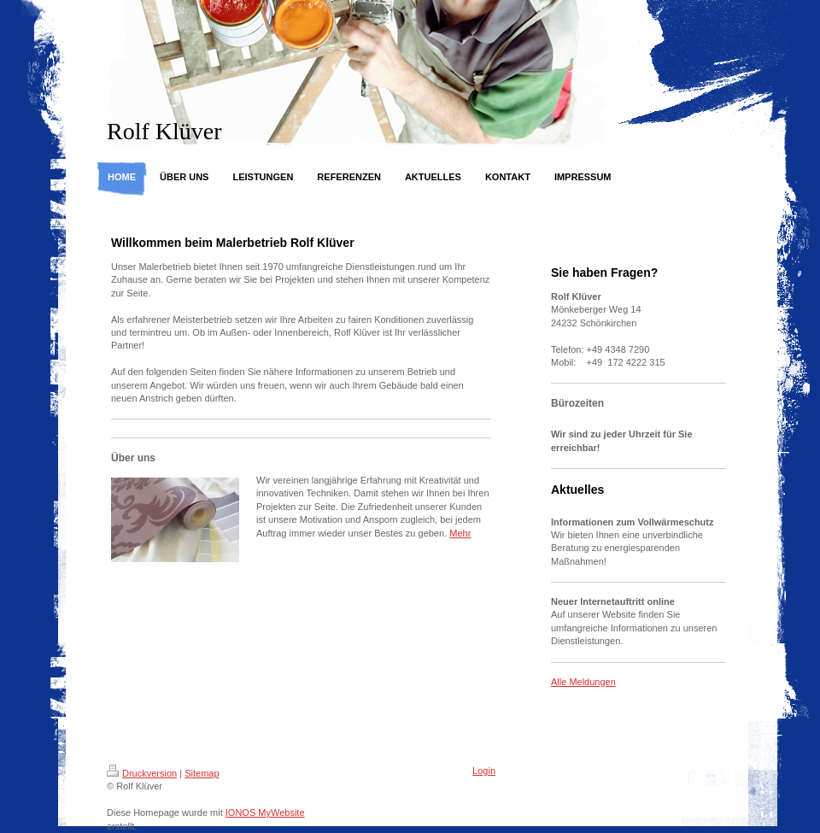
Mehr (460, 533)
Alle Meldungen (583, 682)
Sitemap (201, 773)
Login (483, 771)
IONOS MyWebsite (265, 812)
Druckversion (142, 773)
